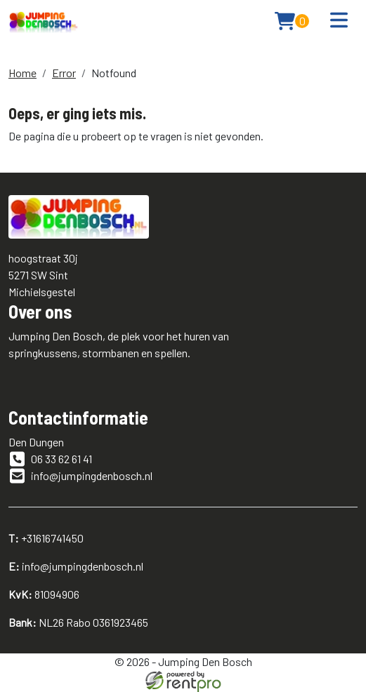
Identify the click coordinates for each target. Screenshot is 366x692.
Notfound (113, 72)
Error (64, 72)
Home (22, 72)
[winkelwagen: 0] (292, 21)
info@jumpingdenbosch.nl (75, 566)
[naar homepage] (43, 21)
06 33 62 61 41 (50, 459)
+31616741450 (46, 538)
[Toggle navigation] (339, 20)
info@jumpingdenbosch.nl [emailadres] (80, 475)
